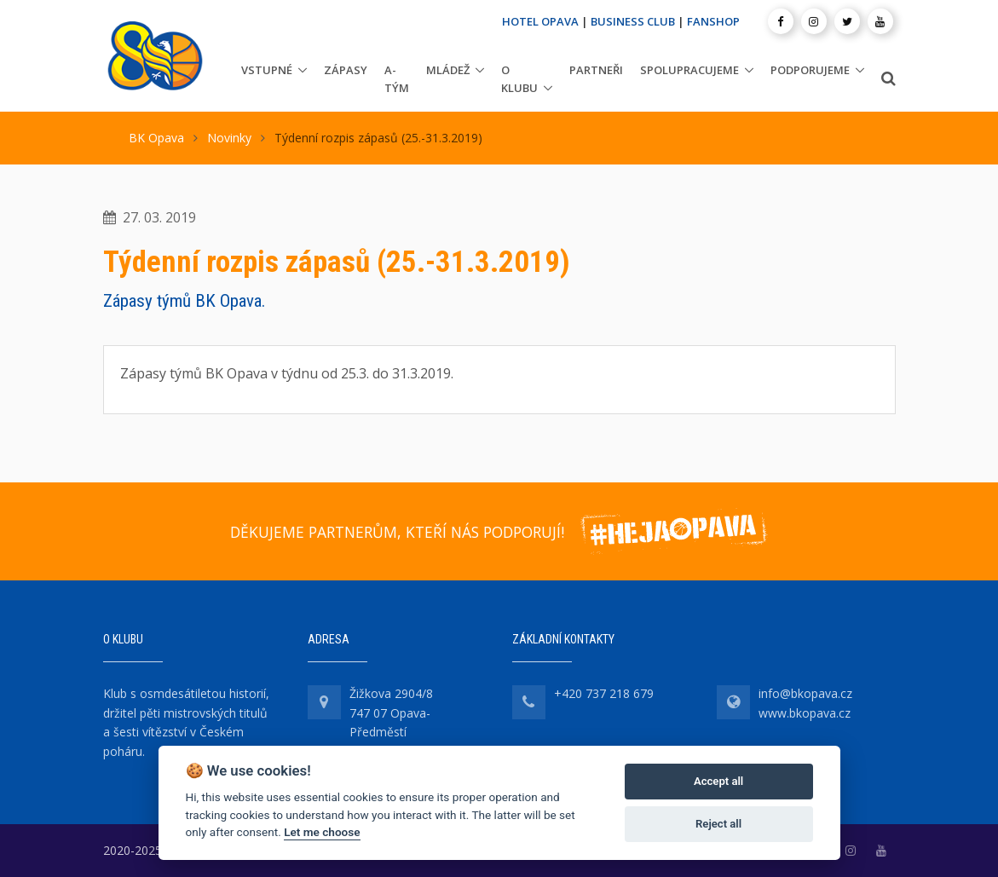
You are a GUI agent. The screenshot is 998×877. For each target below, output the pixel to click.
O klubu (519, 78)
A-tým (396, 78)
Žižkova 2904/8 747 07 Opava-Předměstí (391, 712)
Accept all (718, 781)
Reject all (718, 823)
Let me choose (322, 832)
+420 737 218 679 (604, 693)
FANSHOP (713, 21)
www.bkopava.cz (805, 713)
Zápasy (345, 70)
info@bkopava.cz (805, 693)
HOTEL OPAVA (540, 21)
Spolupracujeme (689, 70)
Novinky (229, 138)
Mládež (448, 70)
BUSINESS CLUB (633, 21)
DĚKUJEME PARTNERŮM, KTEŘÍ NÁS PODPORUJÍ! (397, 532)
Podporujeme (810, 70)
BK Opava (156, 138)
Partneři (596, 70)
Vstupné (266, 70)
